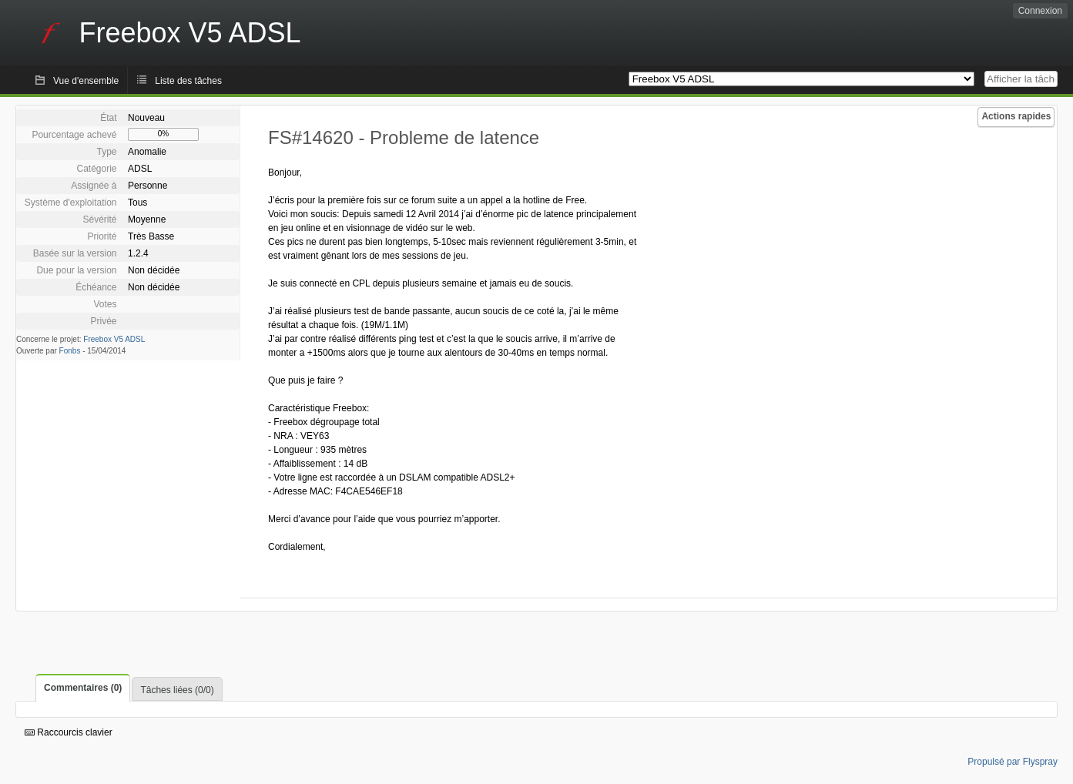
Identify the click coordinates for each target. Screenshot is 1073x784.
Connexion (1040, 10)
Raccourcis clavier (68, 732)
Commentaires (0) (83, 687)
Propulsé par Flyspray (1012, 761)
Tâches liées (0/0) (176, 690)
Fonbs (70, 351)
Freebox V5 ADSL (114, 339)
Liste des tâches (188, 80)
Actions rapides (1016, 116)
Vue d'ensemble (86, 80)
